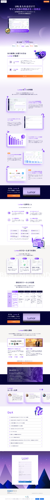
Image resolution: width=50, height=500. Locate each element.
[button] (42, 390)
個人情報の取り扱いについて (25, 480)
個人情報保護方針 (34, 31)
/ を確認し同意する (25, 480)
